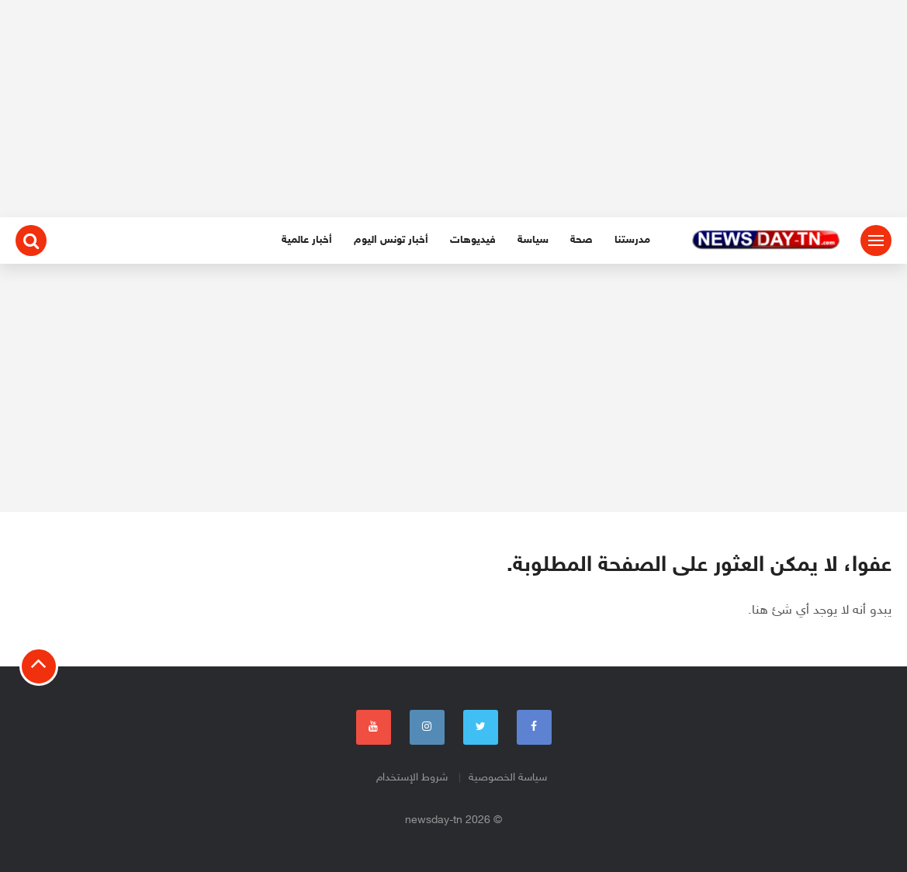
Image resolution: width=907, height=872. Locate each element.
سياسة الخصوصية (508, 777)
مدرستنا (632, 240)
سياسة (533, 240)
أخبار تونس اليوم (391, 240)
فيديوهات (473, 240)
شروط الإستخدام (412, 777)
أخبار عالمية (307, 240)
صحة (581, 240)
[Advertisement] (453, 108)
